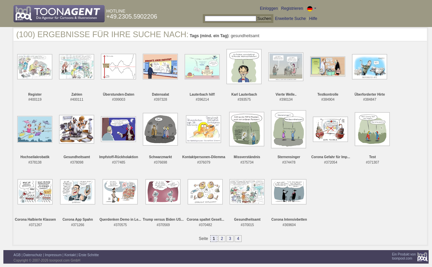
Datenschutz (32, 255)
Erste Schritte (89, 255)
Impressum (53, 255)
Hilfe (313, 18)
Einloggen (269, 8)
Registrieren (292, 8)
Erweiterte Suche (290, 18)
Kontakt (70, 255)
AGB (17, 255)
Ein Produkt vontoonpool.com (404, 256)
